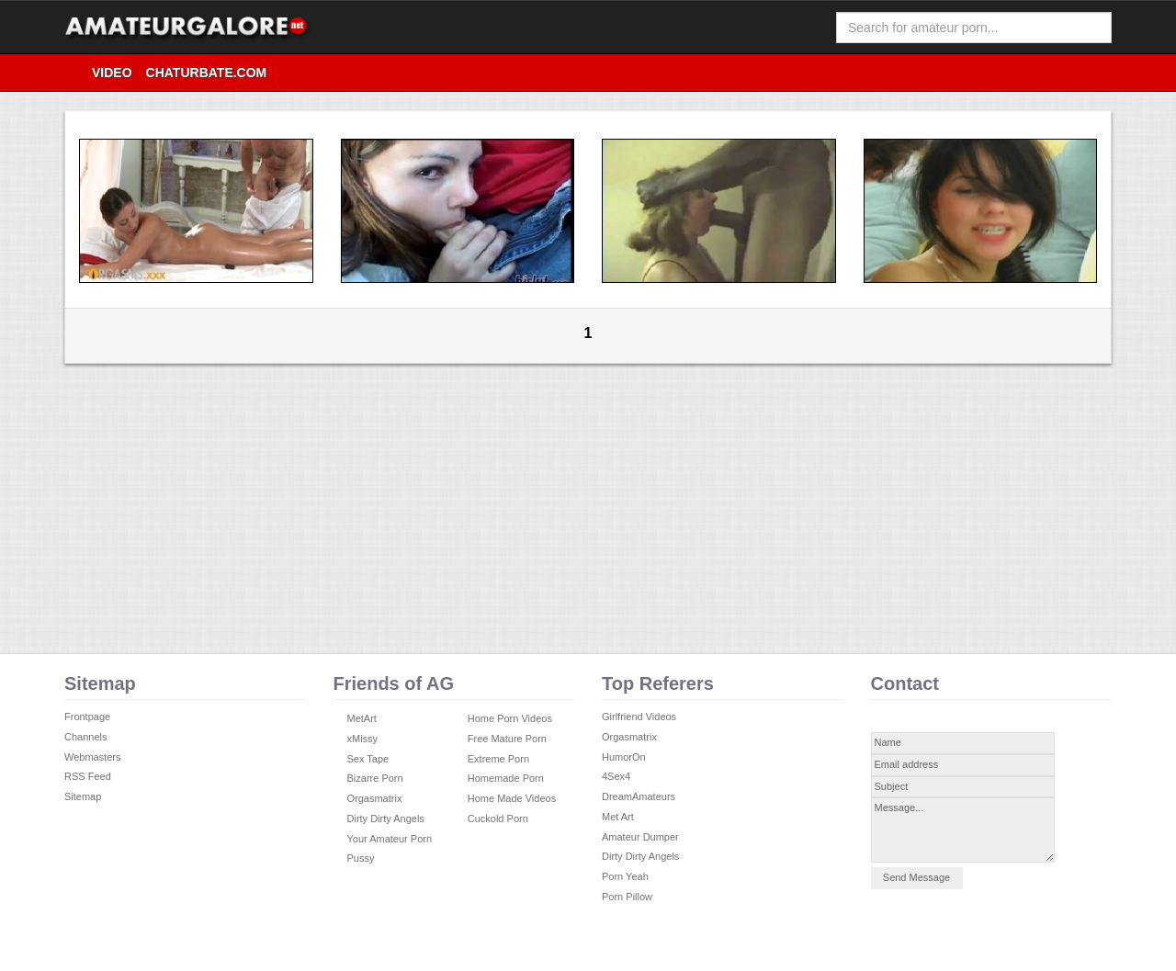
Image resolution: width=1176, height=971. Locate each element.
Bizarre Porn (375, 778)
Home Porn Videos (510, 718)
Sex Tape (368, 758)
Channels (85, 736)
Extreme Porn (498, 758)
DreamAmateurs (638, 796)
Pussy (361, 858)
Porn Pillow (627, 896)
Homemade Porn (506, 778)
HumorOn (624, 756)
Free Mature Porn (507, 738)
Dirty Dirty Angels (385, 818)
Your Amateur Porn (390, 838)
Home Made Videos (512, 798)
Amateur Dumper (640, 836)
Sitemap (82, 796)
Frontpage (87, 716)
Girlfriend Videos (639, 716)
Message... (963, 830)
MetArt (362, 718)
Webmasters (92, 756)
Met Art (618, 816)
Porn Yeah (625, 876)
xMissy (363, 738)
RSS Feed (87, 776)
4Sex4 (616, 776)
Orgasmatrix (374, 798)
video (112, 72)
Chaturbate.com (206, 72)
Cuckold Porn (498, 818)
